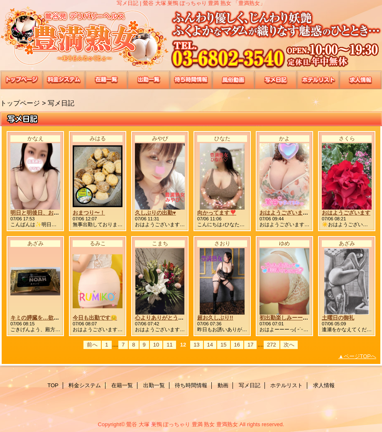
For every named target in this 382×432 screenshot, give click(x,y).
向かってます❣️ (216, 213)
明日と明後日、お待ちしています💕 (54, 213)
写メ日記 (276, 80)
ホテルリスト (318, 80)
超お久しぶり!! (215, 318)
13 (196, 345)
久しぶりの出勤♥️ (155, 213)
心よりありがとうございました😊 (176, 318)
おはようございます (346, 213)
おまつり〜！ (89, 213)
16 (237, 345)
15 (223, 345)
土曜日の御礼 (338, 318)
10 (156, 345)
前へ (92, 345)
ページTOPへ (360, 356)
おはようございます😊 (287, 213)
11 (169, 345)
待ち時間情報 (191, 80)
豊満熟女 (191, 38)
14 (210, 345)
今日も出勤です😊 (95, 318)
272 (271, 345)
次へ (289, 345)
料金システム (64, 80)
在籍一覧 (106, 80)
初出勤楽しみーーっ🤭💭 (290, 318)
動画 (233, 80)
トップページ (20, 103)
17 (250, 345)
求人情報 (360, 80)
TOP (21, 80)
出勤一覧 (148, 80)
